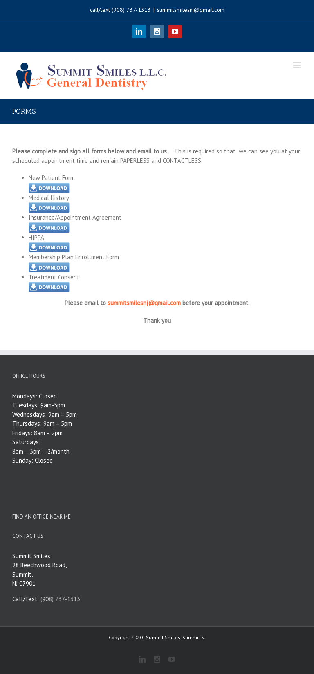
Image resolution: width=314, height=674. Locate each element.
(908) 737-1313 (131, 9)
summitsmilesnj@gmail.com (190, 9)
